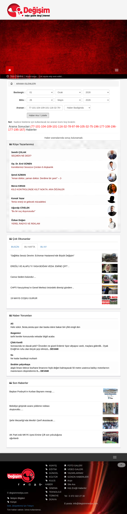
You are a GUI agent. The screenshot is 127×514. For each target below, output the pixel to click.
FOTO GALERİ (75, 465)
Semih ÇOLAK (18, 152)
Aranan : (20, 107)
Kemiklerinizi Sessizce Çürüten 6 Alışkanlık (32, 167)
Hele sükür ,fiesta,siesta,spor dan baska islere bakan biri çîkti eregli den (45, 327)
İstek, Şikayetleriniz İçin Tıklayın (20, 506)
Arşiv (69, 480)
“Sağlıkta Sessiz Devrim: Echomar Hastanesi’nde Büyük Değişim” (42, 255)
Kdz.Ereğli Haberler (77, 488)
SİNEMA (53, 488)
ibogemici (16, 333)
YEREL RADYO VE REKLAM (25, 223)
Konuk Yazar (17, 198)
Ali (12, 323)
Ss (12, 355)
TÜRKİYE (54, 495)
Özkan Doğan (18, 220)
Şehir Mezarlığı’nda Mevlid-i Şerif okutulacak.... (32, 420)
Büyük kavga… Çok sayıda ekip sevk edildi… (44, 76)
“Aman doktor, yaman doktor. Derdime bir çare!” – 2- (36, 178)
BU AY (43, 247)
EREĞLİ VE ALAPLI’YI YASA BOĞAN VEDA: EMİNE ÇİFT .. (40, 266)
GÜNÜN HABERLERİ (78, 477)
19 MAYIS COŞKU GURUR (24, 298)
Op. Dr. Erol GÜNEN (21, 163)
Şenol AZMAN (18, 175)
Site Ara (71, 484)
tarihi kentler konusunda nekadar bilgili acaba (32, 336)
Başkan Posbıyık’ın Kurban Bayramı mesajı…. (31, 391)
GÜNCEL (53, 473)
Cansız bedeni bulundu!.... (23, 277)
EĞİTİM (53, 469)
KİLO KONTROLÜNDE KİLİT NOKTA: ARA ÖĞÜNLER (37, 189)
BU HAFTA (29, 247)
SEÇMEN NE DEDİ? (21, 155)
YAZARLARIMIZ (75, 473)
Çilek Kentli (16, 342)
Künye (13, 502)
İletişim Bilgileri (17, 498)
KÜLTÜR (53, 477)
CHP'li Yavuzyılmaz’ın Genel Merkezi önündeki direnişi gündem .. (42, 287)
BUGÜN (15, 247)
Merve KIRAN (18, 186)
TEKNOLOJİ (55, 492)
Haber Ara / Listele (38, 115)
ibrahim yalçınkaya (20, 364)
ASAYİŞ (53, 465)
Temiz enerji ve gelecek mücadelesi (28, 202)
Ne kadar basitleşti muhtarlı (24, 358)
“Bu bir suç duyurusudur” (23, 211)
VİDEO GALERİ (75, 469)
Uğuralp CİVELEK (20, 208)
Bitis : (22, 100)
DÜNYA (53, 499)
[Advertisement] (63, 43)
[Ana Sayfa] (10, 70)
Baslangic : (19, 92)
